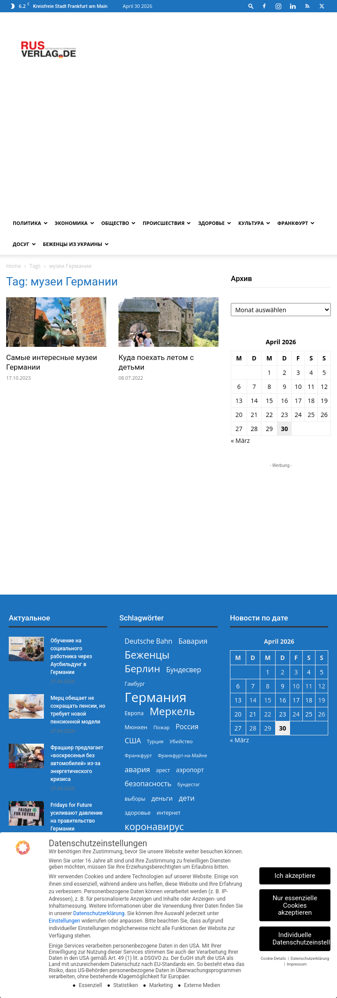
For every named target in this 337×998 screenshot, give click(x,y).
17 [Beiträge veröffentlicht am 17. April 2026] (297, 400)
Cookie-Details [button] (274, 958)
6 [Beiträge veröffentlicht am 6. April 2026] (239, 386)
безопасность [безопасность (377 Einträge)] (148, 783)
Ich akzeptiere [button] (295, 876)
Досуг (24, 244)
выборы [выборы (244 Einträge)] (135, 798)
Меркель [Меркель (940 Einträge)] (172, 711)
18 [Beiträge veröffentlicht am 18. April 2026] (311, 400)
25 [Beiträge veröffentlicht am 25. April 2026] (311, 414)
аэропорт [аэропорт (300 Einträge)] (190, 770)
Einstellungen (64, 921)
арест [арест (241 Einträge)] (163, 769)
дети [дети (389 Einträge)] (186, 798)
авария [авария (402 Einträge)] (137, 769)
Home (13, 266)
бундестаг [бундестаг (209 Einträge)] (188, 784)
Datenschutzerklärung (99, 913)
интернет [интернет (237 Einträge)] (168, 812)
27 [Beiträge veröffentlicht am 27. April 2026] (239, 428)
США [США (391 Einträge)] (133, 740)
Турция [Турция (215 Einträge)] (155, 741)
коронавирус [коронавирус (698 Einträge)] (154, 826)
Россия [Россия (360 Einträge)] (187, 726)
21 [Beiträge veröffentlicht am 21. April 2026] (254, 414)
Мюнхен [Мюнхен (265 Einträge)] (136, 727)
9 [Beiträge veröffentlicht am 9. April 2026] (284, 386)
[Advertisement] (168, 147)
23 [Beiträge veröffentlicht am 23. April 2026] (284, 414)
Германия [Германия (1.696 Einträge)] (155, 697)
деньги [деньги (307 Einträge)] (161, 798)
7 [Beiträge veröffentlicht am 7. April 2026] (254, 386)
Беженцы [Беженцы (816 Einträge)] (147, 654)
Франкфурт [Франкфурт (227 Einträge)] (138, 755)
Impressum (297, 964)
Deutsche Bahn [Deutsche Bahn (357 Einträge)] (148, 641)
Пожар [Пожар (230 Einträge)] (161, 727)
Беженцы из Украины (76, 244)
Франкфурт (296, 223)
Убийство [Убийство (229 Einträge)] (181, 741)
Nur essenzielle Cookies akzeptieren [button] (294, 905)
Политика (30, 223)
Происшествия (167, 223)
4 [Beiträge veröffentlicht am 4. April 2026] (311, 372)
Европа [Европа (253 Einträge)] (134, 713)
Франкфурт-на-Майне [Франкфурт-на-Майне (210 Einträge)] (182, 755)
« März (240, 440)
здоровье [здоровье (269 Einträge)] (138, 812)
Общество (118, 223)
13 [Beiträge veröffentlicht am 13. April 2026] (239, 400)
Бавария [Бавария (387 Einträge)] (192, 641)
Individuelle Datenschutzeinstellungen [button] (301, 938)
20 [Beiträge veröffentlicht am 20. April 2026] (239, 414)
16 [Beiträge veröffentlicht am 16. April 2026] (284, 400)
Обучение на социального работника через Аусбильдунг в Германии (71, 656)
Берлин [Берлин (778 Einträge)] (142, 668)
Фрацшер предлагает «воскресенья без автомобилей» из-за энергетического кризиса (77, 763)
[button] (251, 6)
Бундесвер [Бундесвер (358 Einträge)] (183, 669)
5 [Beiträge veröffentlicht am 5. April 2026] (324, 372)
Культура (254, 223)
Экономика (74, 223)
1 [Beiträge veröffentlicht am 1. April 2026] (269, 372)
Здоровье (214, 223)
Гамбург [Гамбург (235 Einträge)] (135, 684)
